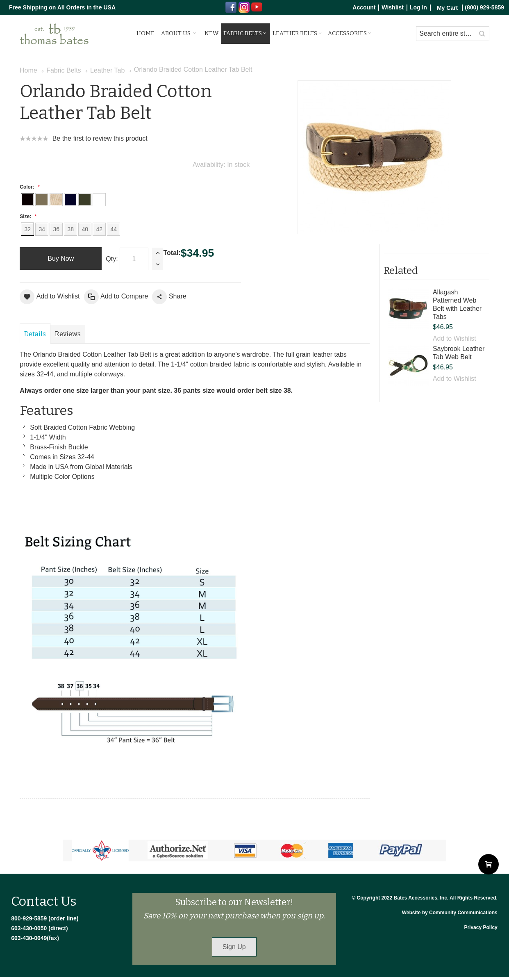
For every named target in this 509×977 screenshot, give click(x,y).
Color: (29, 187)
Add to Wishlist (454, 338)
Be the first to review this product (100, 138)
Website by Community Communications (450, 913)
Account (363, 8)
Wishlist (393, 8)
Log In (418, 8)
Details (35, 334)
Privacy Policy (480, 927)
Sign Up (234, 946)
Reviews (68, 334)
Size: (27, 216)
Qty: (112, 258)
